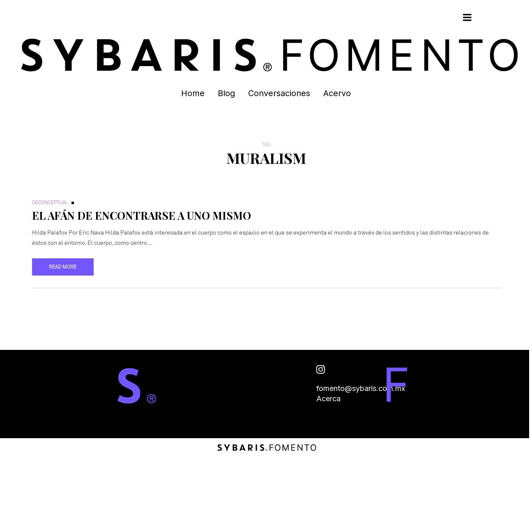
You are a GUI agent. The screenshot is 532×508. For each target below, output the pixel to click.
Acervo (337, 93)
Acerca (328, 398)
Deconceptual (50, 202)
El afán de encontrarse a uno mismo (141, 215)
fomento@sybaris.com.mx (360, 388)
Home (193, 93)
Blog (226, 93)
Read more (62, 267)
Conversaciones (279, 93)
